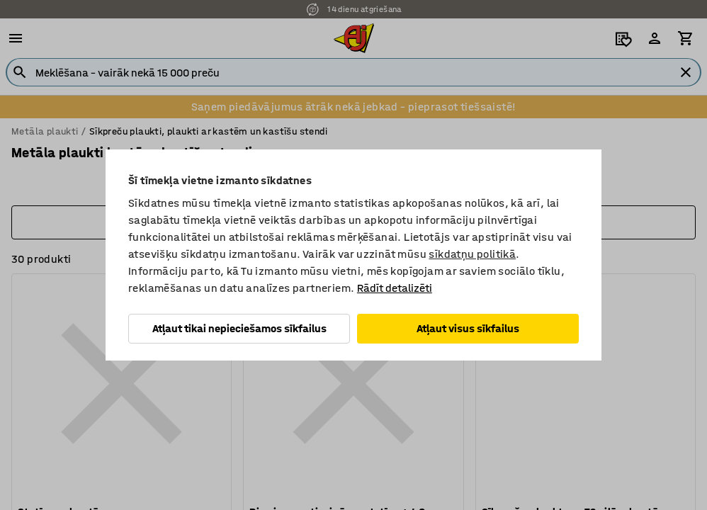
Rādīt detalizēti (394, 288)
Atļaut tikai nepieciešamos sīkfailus (239, 328)
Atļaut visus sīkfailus (468, 328)
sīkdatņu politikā (472, 254)
